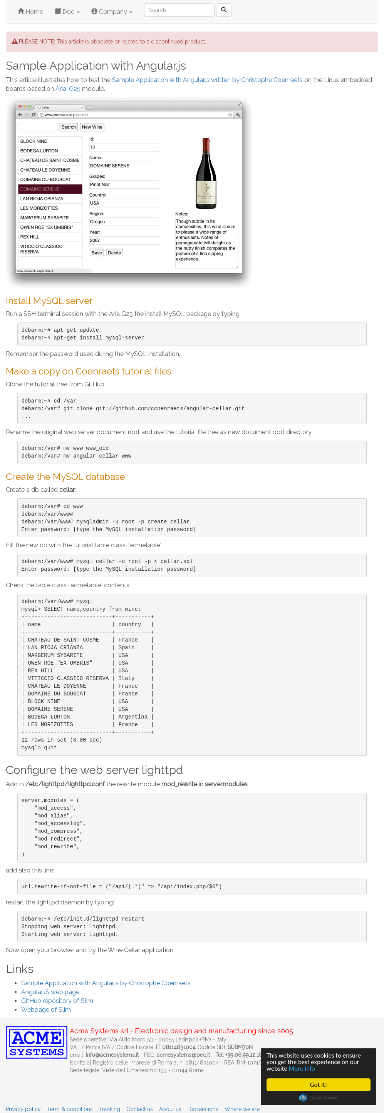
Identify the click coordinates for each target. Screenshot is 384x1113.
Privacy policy (23, 1109)
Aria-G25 (67, 88)
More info (302, 1069)
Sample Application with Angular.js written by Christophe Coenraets (207, 80)
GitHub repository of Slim (57, 1000)
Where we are (242, 1109)
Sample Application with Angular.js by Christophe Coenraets (106, 983)
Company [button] (111, 11)
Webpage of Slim (46, 1009)
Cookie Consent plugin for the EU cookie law (319, 1098)
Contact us (139, 1109)
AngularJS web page (50, 992)
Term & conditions (70, 1109)
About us (170, 1109)
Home (30, 11)
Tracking (109, 1109)
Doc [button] (67, 11)
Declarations (203, 1109)
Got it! (318, 1085)
